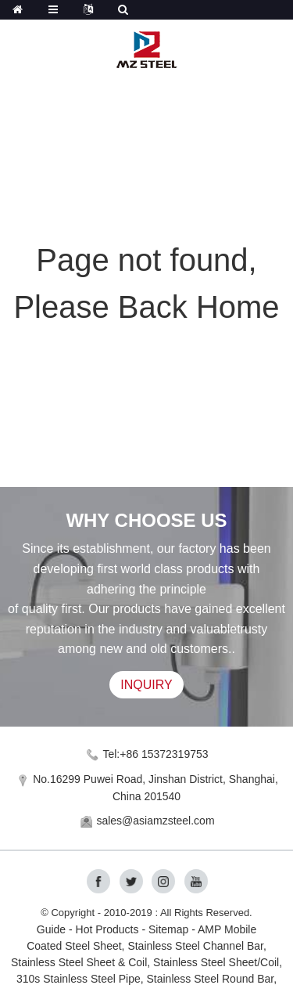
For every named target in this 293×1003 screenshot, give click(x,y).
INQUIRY (146, 684)
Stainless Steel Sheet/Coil (216, 962)
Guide (51, 929)
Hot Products (107, 929)
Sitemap (168, 929)
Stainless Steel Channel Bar (195, 946)
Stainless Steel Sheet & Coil (79, 962)
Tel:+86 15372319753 (155, 754)
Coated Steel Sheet (74, 946)
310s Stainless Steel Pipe (78, 978)
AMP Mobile (227, 929)
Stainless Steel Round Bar (210, 978)
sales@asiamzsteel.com (155, 820)
